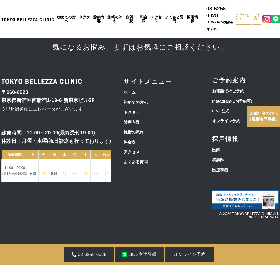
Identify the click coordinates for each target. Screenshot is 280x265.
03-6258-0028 (220, 19)
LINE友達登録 (139, 254)
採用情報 (192, 19)
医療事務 (220, 170)
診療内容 (98, 19)
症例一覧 (131, 19)
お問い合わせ (243, 17)
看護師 (218, 159)
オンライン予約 (226, 121)
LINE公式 (220, 111)
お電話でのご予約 (228, 91)
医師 (216, 150)
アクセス (156, 19)
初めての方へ (66, 19)
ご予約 (256, 17)
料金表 (144, 19)
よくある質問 (174, 19)
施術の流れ (114, 19)
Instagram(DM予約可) (232, 101)
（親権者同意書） (263, 116)
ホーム (130, 92)
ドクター (84, 19)
